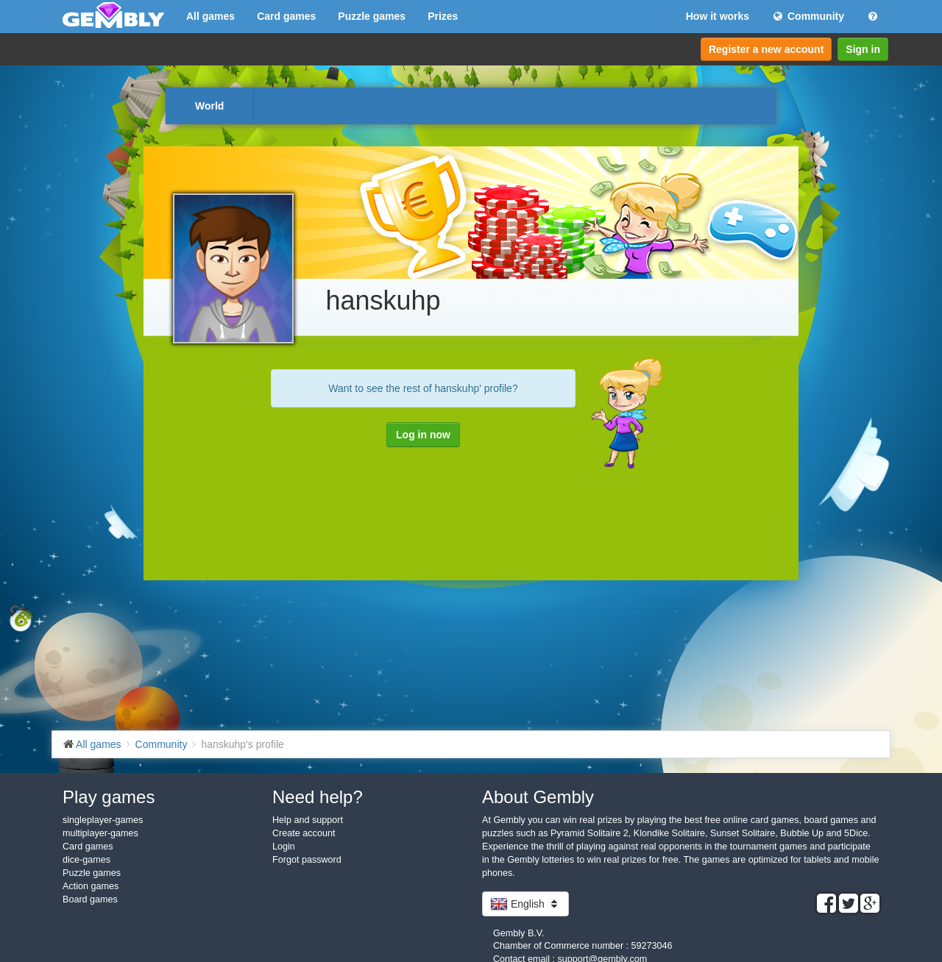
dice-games (86, 860)
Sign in (863, 49)
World (209, 106)
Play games (109, 797)
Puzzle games (372, 16)
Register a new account (766, 49)
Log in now (423, 435)
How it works (717, 16)
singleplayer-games (103, 820)
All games (210, 16)
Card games (286, 16)
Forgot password (306, 860)
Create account (303, 833)
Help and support (307, 820)
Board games (90, 899)
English (525, 904)
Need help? (317, 797)
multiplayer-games (100, 833)
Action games (90, 886)
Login (283, 846)
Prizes (443, 16)
